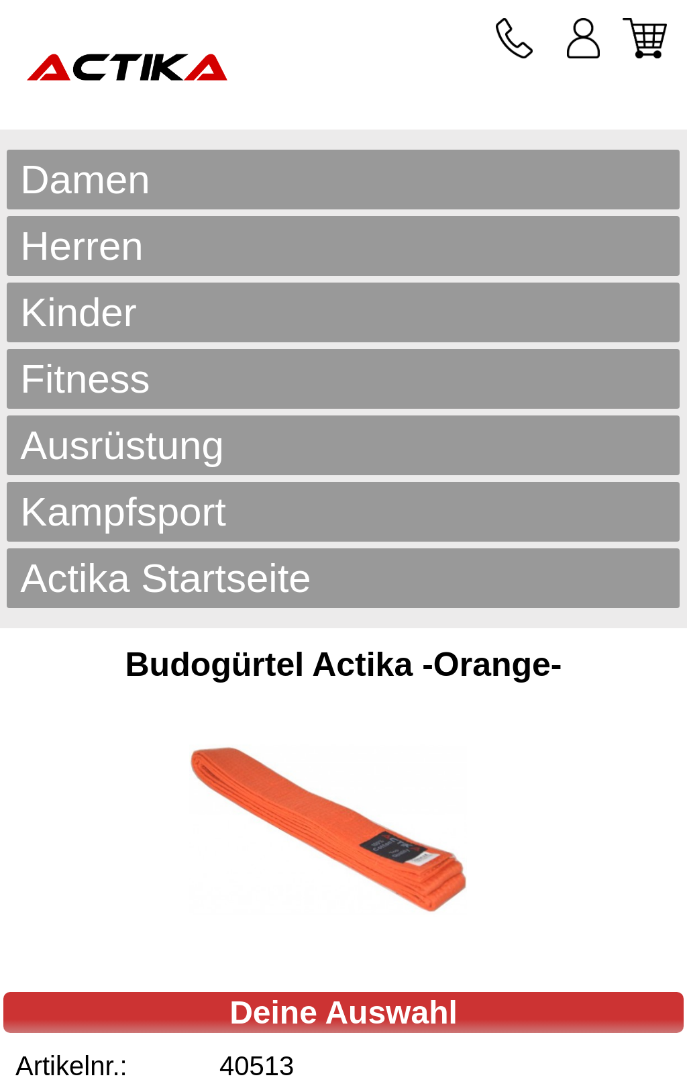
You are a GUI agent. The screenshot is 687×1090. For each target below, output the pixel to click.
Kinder (78, 312)
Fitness (85, 378)
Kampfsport (123, 511)
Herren (81, 246)
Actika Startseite (165, 578)
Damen (85, 179)
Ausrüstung (122, 445)
